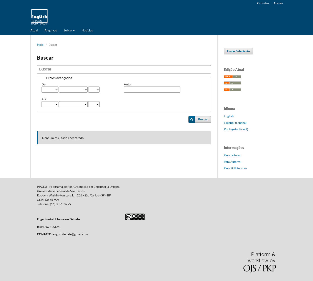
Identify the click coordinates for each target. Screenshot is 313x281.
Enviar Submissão (238, 51)
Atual (34, 30)
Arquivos (51, 30)
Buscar (203, 119)
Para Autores (232, 161)
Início (40, 44)
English (229, 116)
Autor (128, 84)
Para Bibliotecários (235, 168)
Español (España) (235, 122)
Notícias (87, 30)
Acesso (278, 3)
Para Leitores (232, 155)
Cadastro (263, 3)
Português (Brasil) (236, 129)
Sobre (68, 30)
